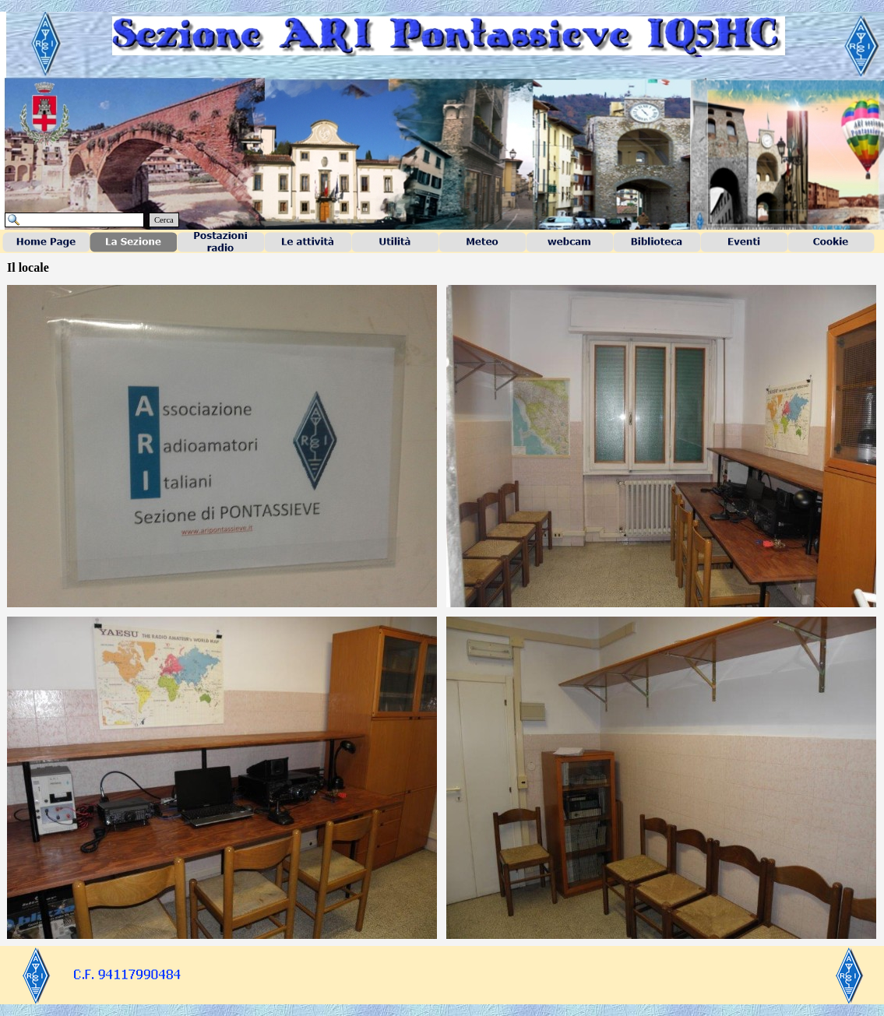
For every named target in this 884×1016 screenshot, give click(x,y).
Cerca (164, 220)
